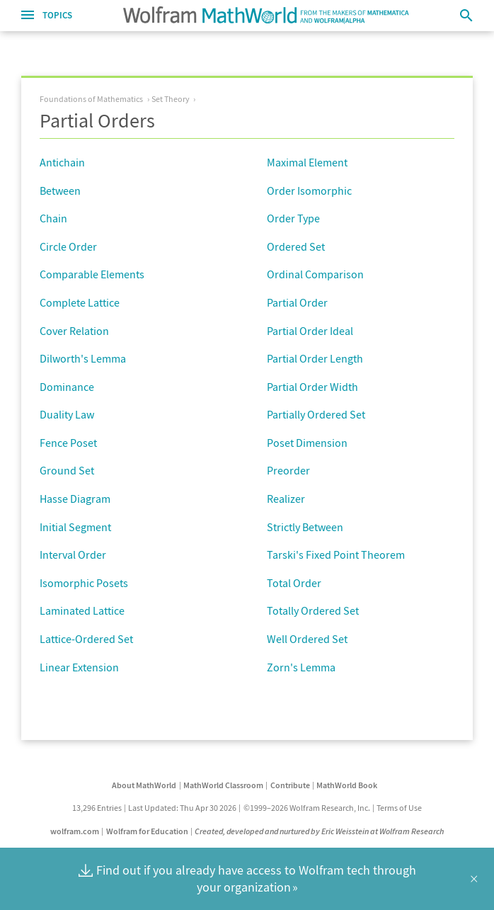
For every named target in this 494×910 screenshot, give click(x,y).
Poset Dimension (307, 443)
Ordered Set (296, 246)
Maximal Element (307, 162)
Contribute (290, 785)
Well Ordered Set (307, 639)
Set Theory (170, 98)
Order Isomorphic (309, 190)
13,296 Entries (97, 807)
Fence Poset (68, 443)
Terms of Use (399, 807)
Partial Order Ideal (310, 331)
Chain (53, 218)
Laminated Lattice (82, 610)
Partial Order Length (315, 358)
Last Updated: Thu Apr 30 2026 (182, 807)
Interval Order (73, 554)
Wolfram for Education (147, 831)
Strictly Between (305, 527)
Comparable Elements (92, 274)
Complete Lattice (80, 302)
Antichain (62, 162)
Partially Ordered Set (316, 414)
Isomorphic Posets (84, 583)
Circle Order (68, 246)
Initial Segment (75, 527)
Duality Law (67, 414)
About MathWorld (144, 785)
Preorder (288, 470)
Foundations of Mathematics (91, 98)
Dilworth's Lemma (83, 358)
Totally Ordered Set (313, 610)
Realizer (286, 498)
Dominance (67, 387)
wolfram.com (74, 831)
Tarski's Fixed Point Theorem (336, 554)
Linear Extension (79, 667)
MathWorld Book (346, 785)
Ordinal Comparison (315, 274)
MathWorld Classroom (223, 785)
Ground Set (67, 470)
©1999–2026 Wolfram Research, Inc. (306, 807)
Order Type (293, 218)
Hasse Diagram (75, 498)
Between (60, 190)
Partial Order (297, 302)
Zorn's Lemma (301, 667)
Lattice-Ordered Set (86, 639)
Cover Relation (74, 331)
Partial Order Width (312, 387)
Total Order (294, 583)
